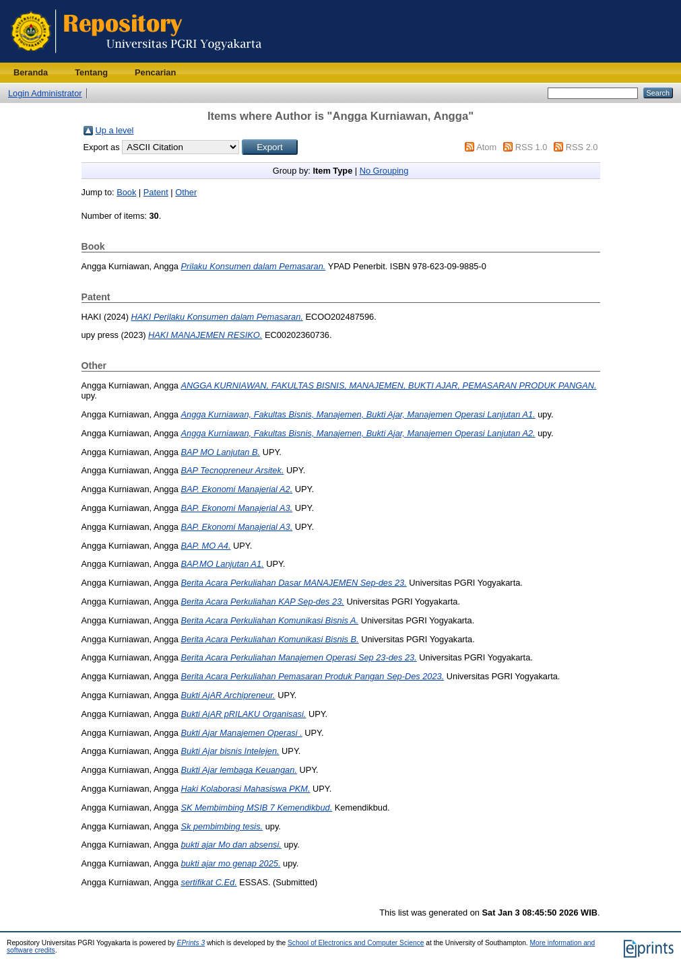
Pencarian (155, 72)
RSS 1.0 (531, 147)
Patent (155, 192)
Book (126, 192)
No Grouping (384, 171)
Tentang (91, 72)
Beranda (30, 72)
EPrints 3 (191, 943)
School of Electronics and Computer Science (356, 943)
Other (186, 192)
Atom (486, 147)
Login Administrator (45, 93)
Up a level (115, 130)
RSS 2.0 (582, 147)
